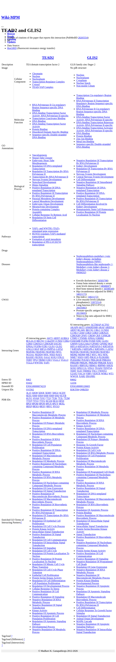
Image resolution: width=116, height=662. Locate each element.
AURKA (64, 338)
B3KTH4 (74, 389)
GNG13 (30, 349)
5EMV (48, 393)
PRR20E (102, 362)
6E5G (29, 395)
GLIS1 (51, 346)
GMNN (74, 343)
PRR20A (106, 360)
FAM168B (75, 341)
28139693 (81, 313)
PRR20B (74, 362)
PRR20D (93, 362)
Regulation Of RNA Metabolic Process (95, 453)
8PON (42, 403)
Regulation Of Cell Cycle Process (48, 526)
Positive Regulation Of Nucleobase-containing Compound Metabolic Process (49, 467)
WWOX (74, 376)
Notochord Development (44, 182)
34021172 (81, 294)
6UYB (63, 395)
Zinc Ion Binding (84, 138)
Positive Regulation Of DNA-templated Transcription (46, 189)
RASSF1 (30, 357)
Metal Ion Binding (85, 141)
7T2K (54, 398)
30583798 (103, 280)
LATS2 (59, 349)
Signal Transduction (86, 534)
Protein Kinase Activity (43, 529)
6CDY (62, 393)
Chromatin (37, 73)
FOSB (92, 341)
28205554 (83, 37)
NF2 (100, 354)
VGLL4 (30, 362)
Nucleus (36, 76)
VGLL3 (64, 360)
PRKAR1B (96, 360)
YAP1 (46, 362)
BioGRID (12, 48)
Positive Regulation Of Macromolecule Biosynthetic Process (50, 495)
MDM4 (81, 354)
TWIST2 (102, 371)
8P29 (61, 401)
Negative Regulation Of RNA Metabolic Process (46, 601)
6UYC (29, 398)
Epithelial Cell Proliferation (45, 575)
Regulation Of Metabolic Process (48, 461)
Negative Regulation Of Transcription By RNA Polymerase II (94, 161)
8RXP (29, 406)
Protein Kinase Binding (87, 580)
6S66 (46, 395)
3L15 (28, 393)
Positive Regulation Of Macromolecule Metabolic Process (49, 413)
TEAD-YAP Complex (42, 87)
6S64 (40, 395)
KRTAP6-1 (77, 349)
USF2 (49, 360)
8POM (35, 403)
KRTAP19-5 (96, 346)
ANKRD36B (91, 327)
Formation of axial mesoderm (46, 239)
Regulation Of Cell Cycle (44, 550)
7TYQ (35, 401)
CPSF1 (84, 335)
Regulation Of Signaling (44, 548)
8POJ (28, 403)
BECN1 (40, 341)
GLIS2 (92, 57)
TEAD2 (48, 57)
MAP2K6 (95, 352)
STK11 (60, 357)
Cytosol (36, 84)
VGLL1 (56, 360)
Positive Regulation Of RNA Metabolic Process (46, 473)
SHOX (109, 365)
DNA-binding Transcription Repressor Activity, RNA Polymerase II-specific (94, 123)
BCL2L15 (31, 341)
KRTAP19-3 (84, 346)
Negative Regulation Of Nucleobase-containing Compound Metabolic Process (94, 545)
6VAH (36, 398)
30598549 (108, 288)
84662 (73, 379)
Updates (11, 42)
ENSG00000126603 (80, 386)
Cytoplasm (81, 80)
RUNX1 (39, 357)
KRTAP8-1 (100, 349)
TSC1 (94, 371)
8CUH (49, 401)
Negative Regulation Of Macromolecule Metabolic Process (93, 576)
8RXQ (35, 406)
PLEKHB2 (75, 360)
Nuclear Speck (83, 83)
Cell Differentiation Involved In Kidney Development (91, 205)
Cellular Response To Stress (45, 588)
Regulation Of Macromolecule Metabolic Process (47, 457)
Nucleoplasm (38, 79)
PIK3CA (94, 357)
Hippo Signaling (40, 185)
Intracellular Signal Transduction (48, 531)
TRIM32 (87, 371)
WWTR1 (38, 362)
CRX (97, 335)
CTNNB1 (82, 338)
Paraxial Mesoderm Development (48, 198)
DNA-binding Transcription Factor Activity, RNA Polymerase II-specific (50, 114)
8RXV (42, 406)
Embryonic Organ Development (47, 204)
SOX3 (54, 357)
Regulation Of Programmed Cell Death (95, 472)
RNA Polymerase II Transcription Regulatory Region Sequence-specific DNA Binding (94, 103)
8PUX (49, 403)
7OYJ (42, 398)
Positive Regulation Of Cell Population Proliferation (45, 617)
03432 (29, 383)
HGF (36, 349)
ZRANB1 (90, 376)
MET (88, 354)
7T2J (48, 398)
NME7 (73, 357)
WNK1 (104, 373)
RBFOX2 (84, 365)
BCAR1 (81, 330)
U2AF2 (73, 373)
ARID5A (109, 327)
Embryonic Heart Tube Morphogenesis (43, 161)
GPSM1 (95, 343)
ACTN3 (105, 324)
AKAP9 (74, 327)
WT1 (111, 373)
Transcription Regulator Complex (48, 81)
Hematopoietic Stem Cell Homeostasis (95, 209)
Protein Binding (40, 129)
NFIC (46, 354)
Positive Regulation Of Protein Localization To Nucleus (91, 213)
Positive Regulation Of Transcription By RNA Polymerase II (50, 194)
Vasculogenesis (39, 155)
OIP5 (86, 357)
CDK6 (29, 343)
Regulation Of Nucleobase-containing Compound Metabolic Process (50, 484)
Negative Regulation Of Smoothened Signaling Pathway (94, 183)
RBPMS (102, 365)
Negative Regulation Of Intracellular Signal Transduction (94, 630)
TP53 (35, 360)
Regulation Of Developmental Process (50, 586)
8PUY (55, 403)
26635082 (81, 307)
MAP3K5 (50, 352)
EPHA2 (30, 346)
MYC (59, 352)
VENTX (96, 373)
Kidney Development (86, 166)
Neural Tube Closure (42, 157)
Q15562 (30, 389)
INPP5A (51, 349)
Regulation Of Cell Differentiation (49, 580)
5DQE (41, 393)
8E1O (55, 401)
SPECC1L (82, 368)
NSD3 (52, 354)
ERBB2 (100, 338)
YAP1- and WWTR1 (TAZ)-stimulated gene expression (46, 229)
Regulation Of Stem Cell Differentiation (44, 219)
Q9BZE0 (84, 389)
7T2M (67, 398)
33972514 (96, 302)
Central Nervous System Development (95, 176)
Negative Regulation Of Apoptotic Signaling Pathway (93, 625)
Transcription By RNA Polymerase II (50, 176)
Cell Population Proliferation (46, 583)
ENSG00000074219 (36, 386)
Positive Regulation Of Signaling (48, 597)
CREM (91, 335)
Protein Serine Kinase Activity (47, 578)
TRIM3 (42, 360)
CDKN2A (38, 343)
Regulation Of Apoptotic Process (48, 613)
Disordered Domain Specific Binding (50, 132)
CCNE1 (74, 333)
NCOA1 (30, 354)
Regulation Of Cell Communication (49, 540)
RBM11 (93, 365)
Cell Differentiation (85, 179)
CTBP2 (73, 338)
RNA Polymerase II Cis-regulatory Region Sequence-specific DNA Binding (49, 108)
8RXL (62, 403)
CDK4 (66, 341)
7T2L (60, 398)
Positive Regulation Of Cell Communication (45, 592)
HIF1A (43, 349)
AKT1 (50, 338)
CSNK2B (105, 335)
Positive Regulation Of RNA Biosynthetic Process (46, 440)
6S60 (34, 395)
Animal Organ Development (90, 618)
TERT (29, 360)
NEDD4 (39, 354)
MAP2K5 (40, 352)
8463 (28, 379)
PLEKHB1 (104, 357)
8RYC (49, 406)
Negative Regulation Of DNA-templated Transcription (91, 189)
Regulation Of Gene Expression (47, 488)
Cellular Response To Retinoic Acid (49, 215)
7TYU (42, 401)
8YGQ (56, 406)
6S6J (57, 395)
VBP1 (89, 373)
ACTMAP (96, 324)
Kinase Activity (39, 610)
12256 (73, 383)
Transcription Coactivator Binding (48, 118)
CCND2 (59, 341)
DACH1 (58, 343)
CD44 (81, 333)
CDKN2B (48, 343)
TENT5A (107, 368)
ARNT (56, 338)
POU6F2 (85, 360)
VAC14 (81, 373)
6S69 (51, 395)
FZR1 (45, 346)
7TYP (29, 401)
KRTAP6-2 (89, 349)
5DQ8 (35, 393)
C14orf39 (49, 341)
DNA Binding (39, 121)
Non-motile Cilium (85, 86)
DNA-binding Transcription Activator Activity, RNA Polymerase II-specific (94, 129)
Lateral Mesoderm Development (48, 201)
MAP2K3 (30, 352)
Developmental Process (43, 626)
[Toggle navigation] (2, 26)
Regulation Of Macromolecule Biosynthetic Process (47, 500)
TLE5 (79, 371)
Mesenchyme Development (45, 206)
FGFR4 (38, 346)
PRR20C (83, 362)
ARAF (101, 327)
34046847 (105, 286)
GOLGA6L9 (84, 343)
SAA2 (47, 357)
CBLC (97, 330)
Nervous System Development (47, 179)
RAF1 (59, 354)
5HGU (55, 393)
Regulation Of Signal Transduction (49, 491)
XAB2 (82, 376)
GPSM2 (103, 343)
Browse (11, 33)
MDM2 (73, 354)
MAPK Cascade (84, 621)
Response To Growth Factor (89, 444)
